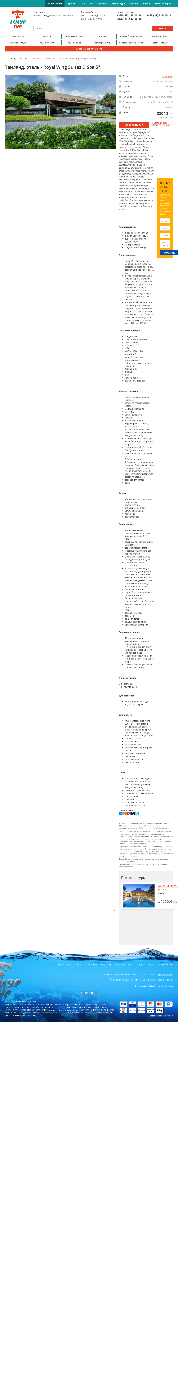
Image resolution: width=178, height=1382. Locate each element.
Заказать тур (134, 125)
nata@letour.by (166, 986)
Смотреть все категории (89, 48)
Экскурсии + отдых (18, 42)
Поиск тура (118, 3)
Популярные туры (103, 42)
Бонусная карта (162, 3)
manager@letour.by (148, 986)
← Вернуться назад (17, 58)
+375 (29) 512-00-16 (129, 19)
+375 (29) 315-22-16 (158, 15)
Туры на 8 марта (46, 42)
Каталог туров (54, 3)
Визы (130, 964)
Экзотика (46, 36)
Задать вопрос (159, 122)
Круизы (103, 36)
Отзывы (133, 3)
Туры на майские (75, 42)
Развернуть (167, 76)
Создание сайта (156, 1015)
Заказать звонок (165, 974)
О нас (82, 3)
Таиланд (169, 86)
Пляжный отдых (18, 36)
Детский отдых (159, 42)
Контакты (102, 3)
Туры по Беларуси (159, 36)
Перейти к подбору (162, 124)
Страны (70, 3)
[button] (113, 111)
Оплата (146, 3)
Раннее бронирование (131, 36)
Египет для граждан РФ (75, 36)
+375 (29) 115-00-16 (129, 15)
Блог (91, 3)
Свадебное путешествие (131, 42)
